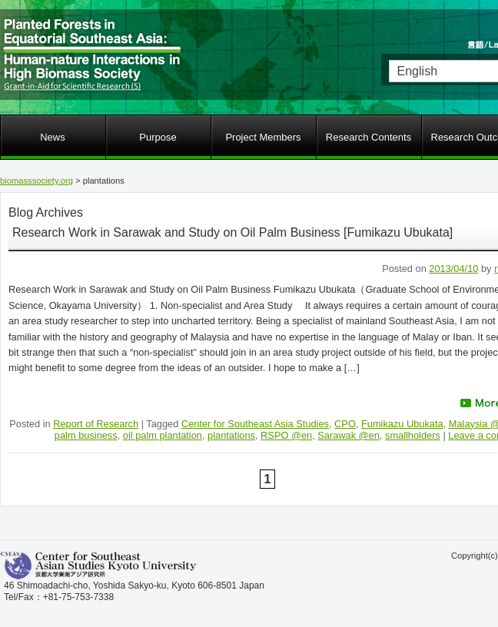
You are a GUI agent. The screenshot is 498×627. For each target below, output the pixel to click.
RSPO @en (286, 435)
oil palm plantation (162, 435)
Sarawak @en (348, 435)
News (52, 137)
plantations (231, 435)
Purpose (157, 137)
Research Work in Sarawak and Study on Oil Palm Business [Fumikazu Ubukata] (232, 232)
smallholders (412, 435)
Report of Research (95, 424)
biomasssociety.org (36, 180)
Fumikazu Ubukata (402, 424)
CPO (345, 424)
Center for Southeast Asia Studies (255, 424)
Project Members (262, 137)
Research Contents (368, 137)
